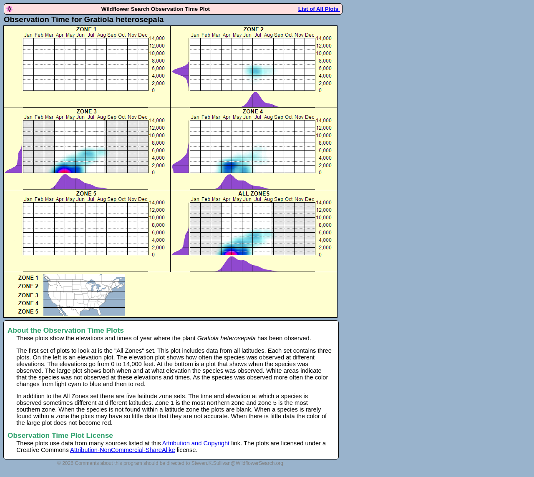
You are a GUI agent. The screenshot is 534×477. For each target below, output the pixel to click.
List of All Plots (319, 9)
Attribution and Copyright (195, 443)
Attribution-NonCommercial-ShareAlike (122, 450)
